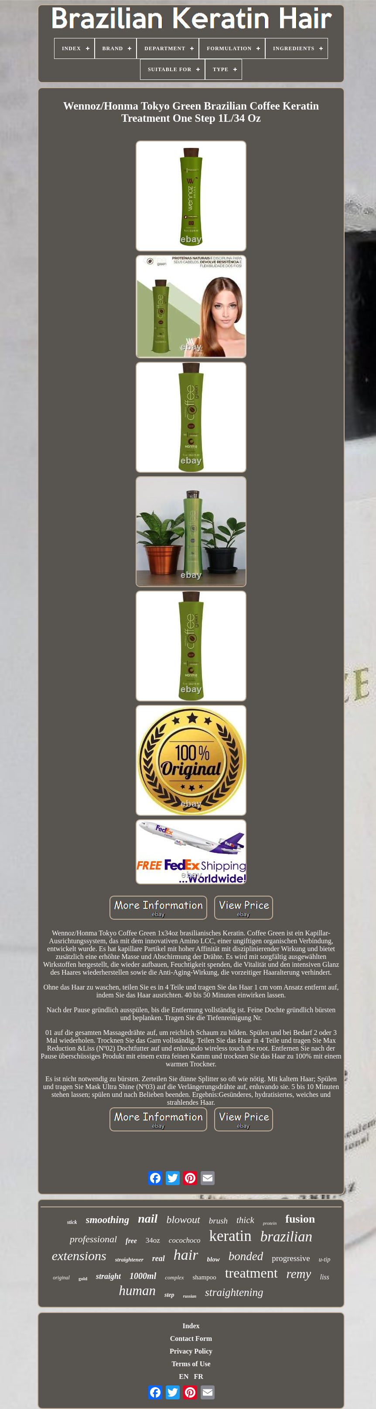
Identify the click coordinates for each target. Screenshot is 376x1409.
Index (190, 1326)
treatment (251, 1273)
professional (93, 1239)
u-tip (324, 1259)
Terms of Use (190, 1364)
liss (324, 1277)
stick (72, 1222)
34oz (153, 1240)
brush (218, 1220)
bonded (246, 1256)
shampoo (204, 1277)
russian (190, 1296)
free (131, 1240)
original (61, 1278)
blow (213, 1259)
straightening (234, 1292)
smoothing (108, 1219)
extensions (79, 1255)
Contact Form (191, 1338)
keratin (230, 1235)
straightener (129, 1259)
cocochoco (185, 1240)
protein (270, 1223)
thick (245, 1220)
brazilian (286, 1236)
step (169, 1295)
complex (174, 1277)
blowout (183, 1219)
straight (108, 1276)
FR (198, 1376)
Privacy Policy (191, 1351)
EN (183, 1376)
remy (299, 1274)
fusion (300, 1219)
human (137, 1290)
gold (83, 1278)
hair (186, 1255)
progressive (291, 1258)
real (158, 1258)
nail (147, 1218)
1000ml (143, 1276)
